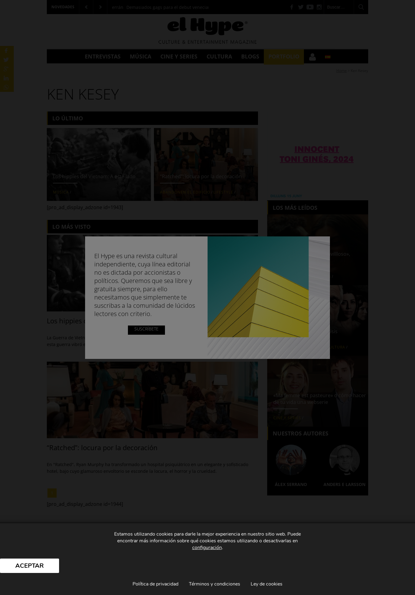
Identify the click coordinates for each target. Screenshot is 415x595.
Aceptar (29, 566)
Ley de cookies (266, 584)
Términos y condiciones (214, 584)
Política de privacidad (155, 584)
